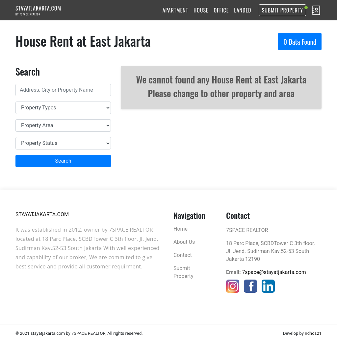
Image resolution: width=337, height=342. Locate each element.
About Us (184, 242)
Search (63, 161)
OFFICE (221, 10)
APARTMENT (175, 10)
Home (180, 229)
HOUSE (201, 10)
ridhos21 (313, 333)
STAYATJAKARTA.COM (38, 10)
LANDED (242, 10)
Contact (182, 255)
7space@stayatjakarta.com (274, 272)
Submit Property (282, 10)
